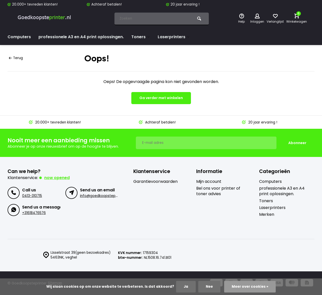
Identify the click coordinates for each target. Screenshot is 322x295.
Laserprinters (174, 37)
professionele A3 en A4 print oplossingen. (81, 37)
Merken (266, 214)
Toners (141, 37)
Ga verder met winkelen (161, 97)
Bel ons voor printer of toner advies (218, 190)
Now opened (57, 177)
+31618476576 (34, 212)
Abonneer (297, 142)
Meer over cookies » (249, 286)
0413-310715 (32, 195)
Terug (16, 58)
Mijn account (208, 181)
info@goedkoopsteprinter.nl (104, 195)
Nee (209, 286)
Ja (185, 286)
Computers (19, 37)
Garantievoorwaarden (155, 181)
